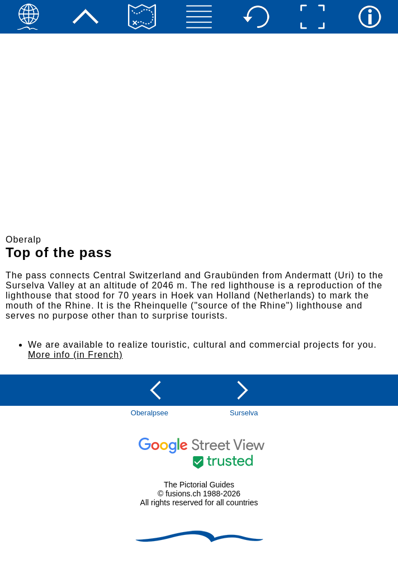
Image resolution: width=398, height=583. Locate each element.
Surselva (244, 413)
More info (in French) (75, 354)
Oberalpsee (149, 413)
